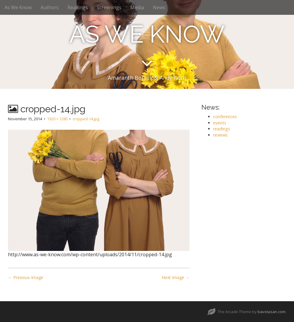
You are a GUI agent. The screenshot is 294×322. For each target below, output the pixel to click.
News (159, 7)
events (219, 123)
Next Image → (175, 277)
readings (221, 129)
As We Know (18, 7)
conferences (225, 116)
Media (137, 7)
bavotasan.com (271, 311)
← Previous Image (25, 277)
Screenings (109, 7)
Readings (78, 7)
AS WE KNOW (147, 34)
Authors (50, 7)
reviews (220, 135)
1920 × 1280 (57, 118)
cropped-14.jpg (86, 118)
